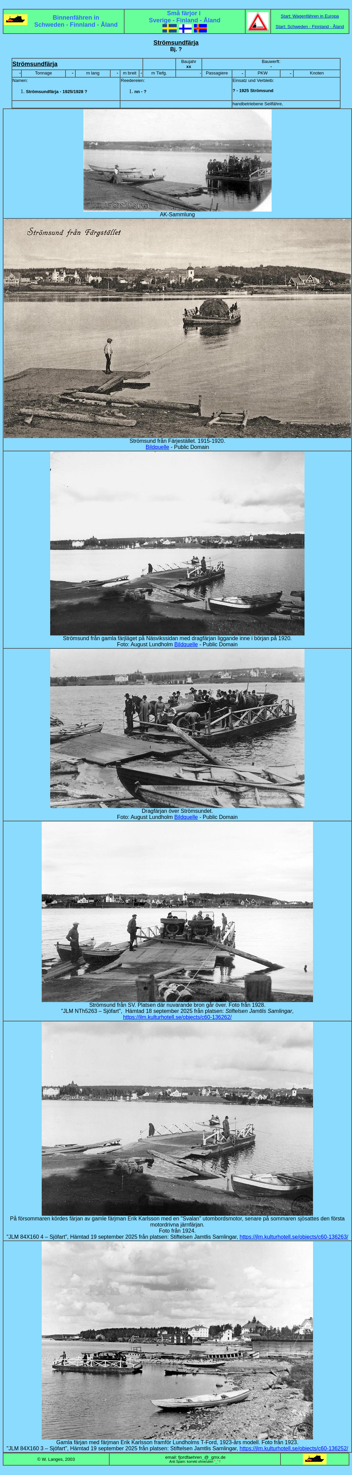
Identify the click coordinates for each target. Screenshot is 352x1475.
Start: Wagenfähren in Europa (310, 16)
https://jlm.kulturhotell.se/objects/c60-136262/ (177, 1017)
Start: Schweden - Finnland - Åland (310, 26)
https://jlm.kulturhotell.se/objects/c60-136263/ (294, 1237)
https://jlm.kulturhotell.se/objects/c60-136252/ (294, 1448)
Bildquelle (157, 447)
